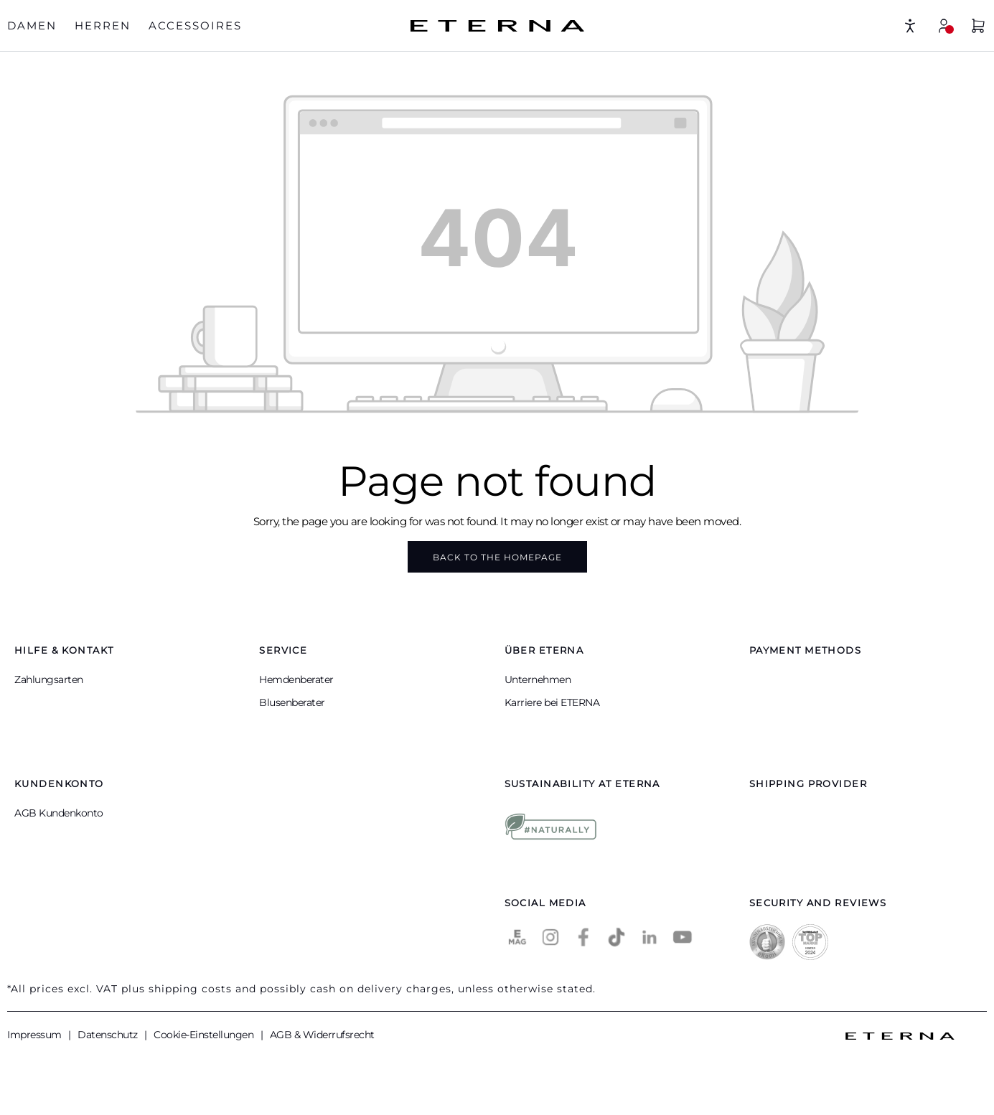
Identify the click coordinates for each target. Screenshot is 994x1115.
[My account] (943, 25)
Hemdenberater (296, 679)
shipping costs (190, 988)
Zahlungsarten (48, 679)
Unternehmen (538, 679)
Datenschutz (109, 1034)
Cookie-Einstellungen (205, 1034)
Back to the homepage (497, 557)
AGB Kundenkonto (58, 812)
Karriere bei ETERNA (552, 702)
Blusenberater (292, 702)
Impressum (35, 1034)
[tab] (32, 26)
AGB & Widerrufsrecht (322, 1034)
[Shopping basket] (978, 27)
